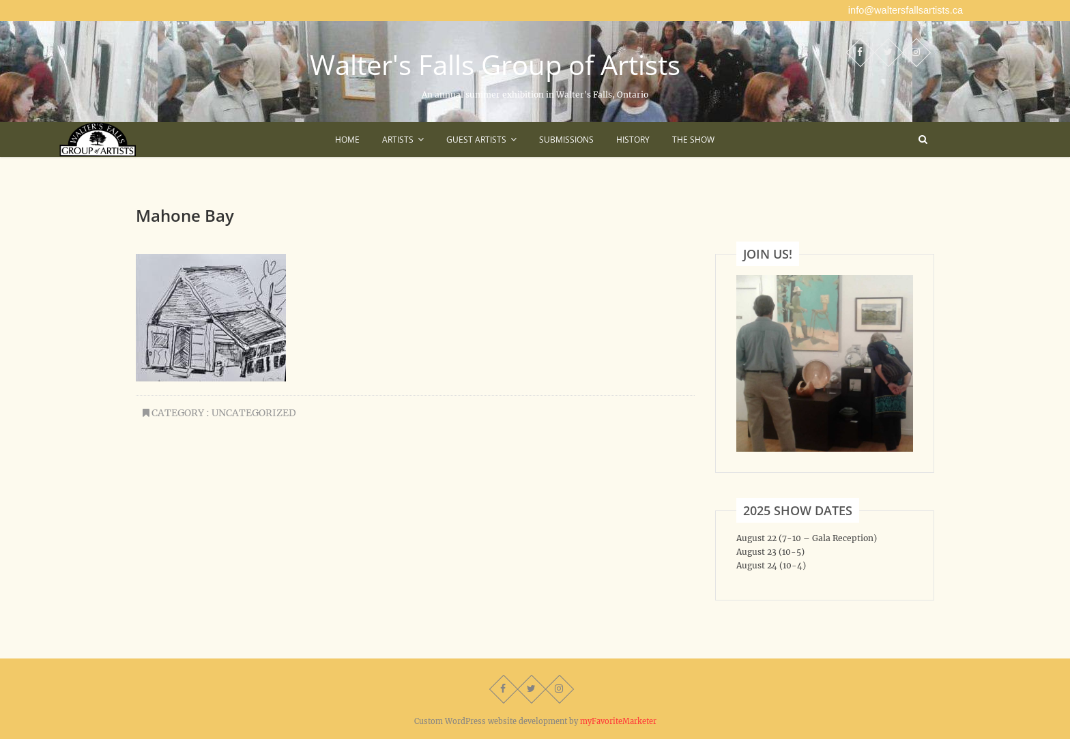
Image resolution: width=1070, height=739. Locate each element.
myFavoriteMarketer (618, 721)
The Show (693, 139)
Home (347, 139)
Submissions (566, 139)
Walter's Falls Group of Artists (495, 64)
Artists (398, 139)
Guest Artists (476, 139)
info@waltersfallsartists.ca (905, 10)
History (633, 139)
